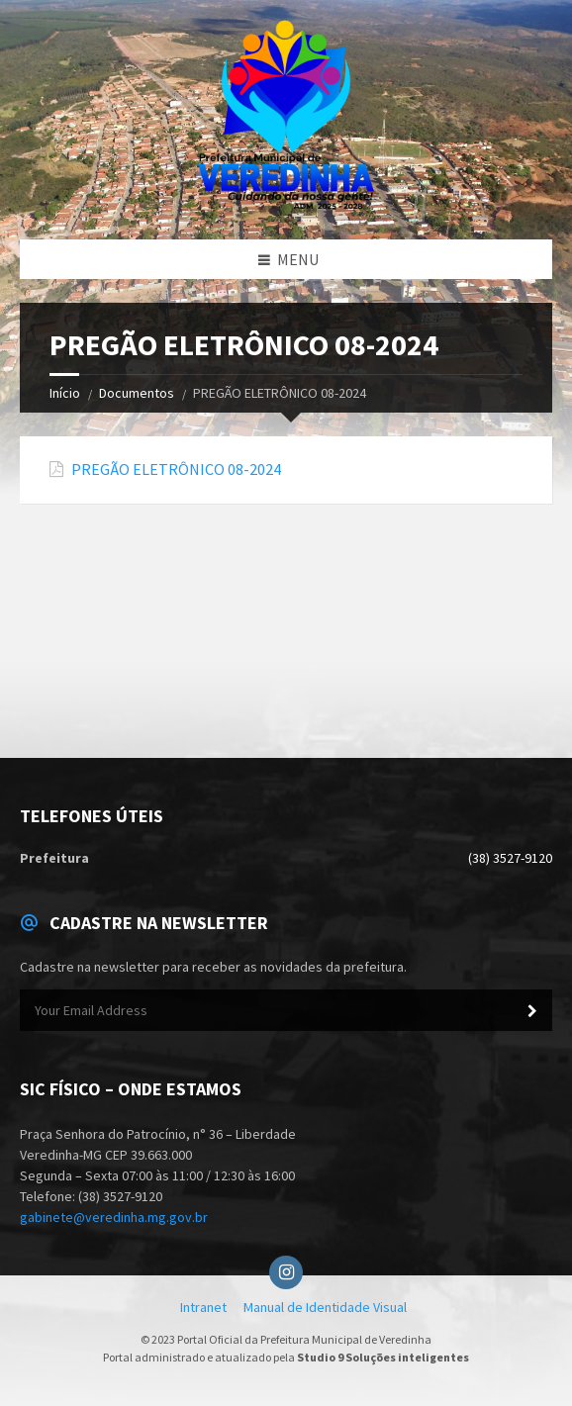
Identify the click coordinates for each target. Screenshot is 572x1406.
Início (64, 393)
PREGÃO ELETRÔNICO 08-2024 (176, 469)
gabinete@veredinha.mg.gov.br (114, 1217)
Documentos (136, 393)
